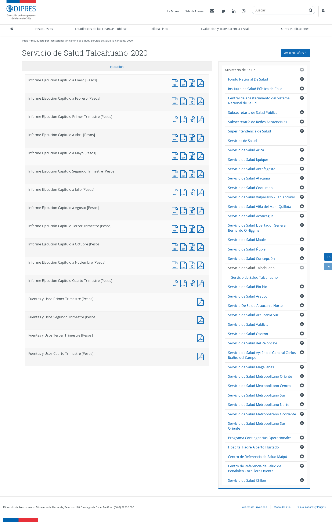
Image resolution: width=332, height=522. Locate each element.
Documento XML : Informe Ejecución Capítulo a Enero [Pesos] (176, 82)
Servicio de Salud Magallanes (251, 367)
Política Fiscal (159, 29)
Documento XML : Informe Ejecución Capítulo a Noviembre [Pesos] (176, 265)
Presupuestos (43, 29)
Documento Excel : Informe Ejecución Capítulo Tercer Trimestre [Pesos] (193, 228)
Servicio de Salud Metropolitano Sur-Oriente (257, 426)
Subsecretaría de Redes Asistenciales (257, 122)
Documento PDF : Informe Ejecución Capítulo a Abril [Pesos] (201, 137)
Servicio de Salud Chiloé (247, 480)
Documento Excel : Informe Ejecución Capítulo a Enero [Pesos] (193, 82)
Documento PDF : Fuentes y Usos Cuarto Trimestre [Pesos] (201, 356)
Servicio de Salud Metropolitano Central (260, 385)
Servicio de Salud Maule (247, 239)
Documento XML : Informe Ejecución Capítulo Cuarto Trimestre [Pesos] (176, 283)
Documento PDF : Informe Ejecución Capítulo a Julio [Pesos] (201, 192)
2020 (130, 40)
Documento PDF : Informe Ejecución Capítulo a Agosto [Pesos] (201, 210)
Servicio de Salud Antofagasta (251, 169)
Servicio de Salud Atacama (249, 178)
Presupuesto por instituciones (47, 40)
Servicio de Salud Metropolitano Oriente (260, 376)
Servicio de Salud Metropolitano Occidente (262, 414)
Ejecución (117, 67)
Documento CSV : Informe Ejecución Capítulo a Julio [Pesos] (184, 192)
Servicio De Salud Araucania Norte (255, 305)
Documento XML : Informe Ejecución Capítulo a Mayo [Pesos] (176, 155)
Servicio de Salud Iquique (248, 159)
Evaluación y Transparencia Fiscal (225, 29)
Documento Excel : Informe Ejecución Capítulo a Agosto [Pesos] (193, 210)
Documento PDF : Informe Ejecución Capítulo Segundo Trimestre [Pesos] (201, 173)
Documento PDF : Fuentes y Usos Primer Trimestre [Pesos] (201, 301)
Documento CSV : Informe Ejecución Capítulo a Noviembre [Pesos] (184, 265)
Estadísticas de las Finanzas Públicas (101, 29)
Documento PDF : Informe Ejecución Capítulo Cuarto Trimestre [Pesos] (201, 283)
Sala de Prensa (194, 11)
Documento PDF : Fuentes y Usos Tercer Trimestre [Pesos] (201, 337)
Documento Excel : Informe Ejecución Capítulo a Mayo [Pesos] (193, 155)
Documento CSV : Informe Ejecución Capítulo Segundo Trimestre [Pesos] (184, 173)
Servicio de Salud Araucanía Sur (253, 315)
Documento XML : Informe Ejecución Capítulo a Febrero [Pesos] (176, 101)
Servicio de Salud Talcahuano (108, 40)
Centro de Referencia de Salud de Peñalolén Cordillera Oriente (254, 468)
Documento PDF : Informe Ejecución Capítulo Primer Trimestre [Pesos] (201, 119)
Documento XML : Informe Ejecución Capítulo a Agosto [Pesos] (176, 210)
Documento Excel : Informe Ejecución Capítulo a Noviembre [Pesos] (193, 265)
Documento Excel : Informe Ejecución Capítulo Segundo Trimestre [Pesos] (193, 173)
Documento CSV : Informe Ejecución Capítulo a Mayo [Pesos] (184, 155)
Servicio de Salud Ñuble (247, 249)
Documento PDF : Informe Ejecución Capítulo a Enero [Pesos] (201, 82)
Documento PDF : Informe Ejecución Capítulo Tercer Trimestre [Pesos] (201, 228)
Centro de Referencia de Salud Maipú (257, 456)
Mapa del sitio (282, 506)
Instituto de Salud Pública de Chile (255, 88)
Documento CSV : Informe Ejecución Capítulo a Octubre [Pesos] (184, 246)
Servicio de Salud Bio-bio (247, 286)
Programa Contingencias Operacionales (260, 438)
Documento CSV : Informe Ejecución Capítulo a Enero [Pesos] (184, 82)
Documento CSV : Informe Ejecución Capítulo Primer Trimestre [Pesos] (184, 119)
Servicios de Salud (242, 140)
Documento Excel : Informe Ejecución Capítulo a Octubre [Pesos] (193, 246)
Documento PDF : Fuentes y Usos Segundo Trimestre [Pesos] (201, 319)
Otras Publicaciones (295, 29)
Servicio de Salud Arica (246, 150)
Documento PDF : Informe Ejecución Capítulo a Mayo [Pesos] (201, 155)
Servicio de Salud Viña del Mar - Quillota (259, 206)
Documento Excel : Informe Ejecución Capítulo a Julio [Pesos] (193, 192)
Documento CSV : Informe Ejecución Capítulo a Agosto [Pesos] (184, 210)
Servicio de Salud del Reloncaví (252, 343)
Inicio (25, 40)
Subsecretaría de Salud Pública (252, 112)
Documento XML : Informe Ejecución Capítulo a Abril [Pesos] (176, 137)
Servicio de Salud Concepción (251, 258)
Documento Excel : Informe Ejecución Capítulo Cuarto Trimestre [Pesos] (193, 283)
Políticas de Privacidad (254, 506)
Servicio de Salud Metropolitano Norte (258, 404)
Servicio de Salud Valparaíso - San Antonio (261, 197)
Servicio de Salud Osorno (248, 333)
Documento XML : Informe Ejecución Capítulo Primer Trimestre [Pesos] (176, 119)
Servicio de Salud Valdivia (248, 324)
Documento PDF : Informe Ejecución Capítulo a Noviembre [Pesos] (201, 265)
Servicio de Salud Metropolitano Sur (256, 395)
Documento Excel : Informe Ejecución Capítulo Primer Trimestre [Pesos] (193, 119)
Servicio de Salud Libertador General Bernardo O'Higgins (257, 227)
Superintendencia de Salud (249, 131)
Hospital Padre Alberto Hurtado (253, 447)
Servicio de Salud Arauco (247, 296)
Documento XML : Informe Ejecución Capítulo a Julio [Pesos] (176, 192)
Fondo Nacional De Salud (248, 79)
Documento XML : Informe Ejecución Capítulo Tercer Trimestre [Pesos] (176, 228)
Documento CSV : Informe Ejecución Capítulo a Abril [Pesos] (184, 137)
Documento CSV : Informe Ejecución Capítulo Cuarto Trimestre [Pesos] (184, 283)
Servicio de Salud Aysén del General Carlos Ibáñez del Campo (262, 355)
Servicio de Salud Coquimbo (250, 187)
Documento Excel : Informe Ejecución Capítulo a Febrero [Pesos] (193, 101)
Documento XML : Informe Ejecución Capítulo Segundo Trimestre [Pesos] (176, 173)
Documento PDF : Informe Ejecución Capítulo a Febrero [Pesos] (201, 101)
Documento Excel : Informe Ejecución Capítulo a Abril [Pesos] (193, 137)
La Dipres (173, 11)
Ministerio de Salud (77, 40)
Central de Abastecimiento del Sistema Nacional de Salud (259, 100)
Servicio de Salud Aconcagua (251, 216)
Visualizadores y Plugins (311, 506)
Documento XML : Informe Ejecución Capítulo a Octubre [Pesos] (176, 246)
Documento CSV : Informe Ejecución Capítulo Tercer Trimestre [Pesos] (184, 228)
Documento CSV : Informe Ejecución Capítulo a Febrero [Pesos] (184, 101)
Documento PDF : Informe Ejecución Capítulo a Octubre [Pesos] (201, 246)
